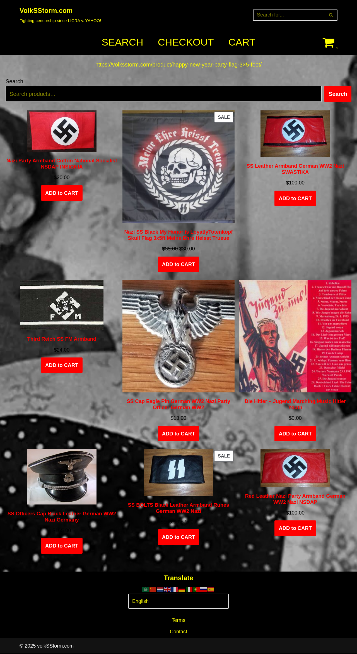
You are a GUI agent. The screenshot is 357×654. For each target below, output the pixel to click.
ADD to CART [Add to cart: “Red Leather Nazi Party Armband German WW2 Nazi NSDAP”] (295, 529)
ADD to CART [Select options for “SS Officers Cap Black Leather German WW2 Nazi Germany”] (61, 546)
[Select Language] (178, 602)
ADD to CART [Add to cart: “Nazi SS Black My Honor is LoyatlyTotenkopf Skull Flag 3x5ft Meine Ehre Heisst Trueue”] (178, 264)
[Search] (289, 15)
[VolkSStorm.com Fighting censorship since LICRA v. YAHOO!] (60, 15)
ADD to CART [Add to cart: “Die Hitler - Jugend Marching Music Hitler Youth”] (295, 434)
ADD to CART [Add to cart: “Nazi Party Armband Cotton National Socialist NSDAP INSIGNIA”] (61, 193)
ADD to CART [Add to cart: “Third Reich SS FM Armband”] (61, 365)
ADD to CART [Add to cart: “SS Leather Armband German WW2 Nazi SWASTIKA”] (295, 199)
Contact (178, 632)
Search (122, 42)
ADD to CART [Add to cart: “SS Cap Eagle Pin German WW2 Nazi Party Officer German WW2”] (178, 434)
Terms (178, 621)
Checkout (186, 42)
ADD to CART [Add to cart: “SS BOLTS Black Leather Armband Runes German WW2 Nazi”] (178, 538)
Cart (241, 42)
